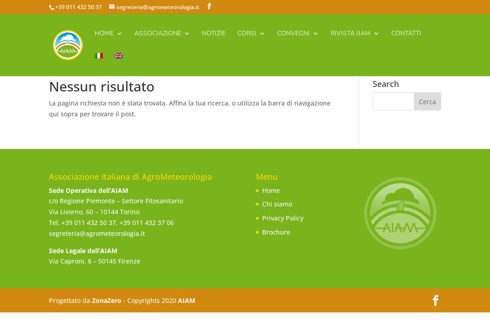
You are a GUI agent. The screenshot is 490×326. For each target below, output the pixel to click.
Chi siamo (277, 204)
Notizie (214, 34)
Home (104, 34)
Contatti (406, 34)
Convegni (293, 34)
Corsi (246, 34)
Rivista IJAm (350, 34)
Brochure (276, 232)
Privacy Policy (282, 218)
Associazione (158, 34)
